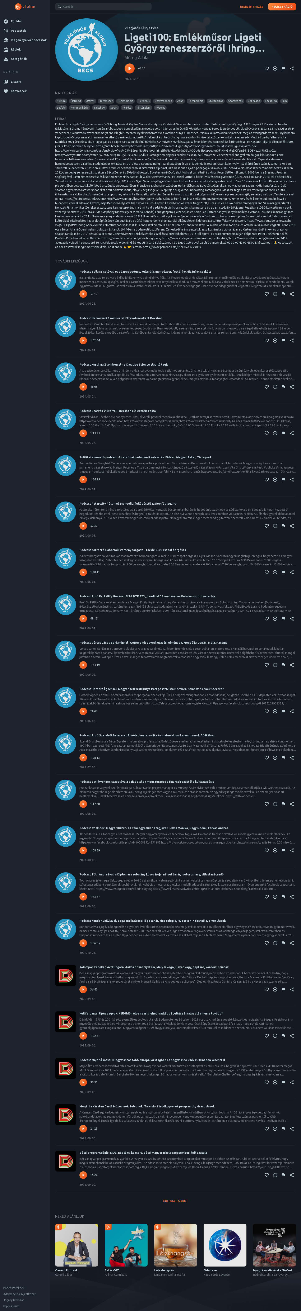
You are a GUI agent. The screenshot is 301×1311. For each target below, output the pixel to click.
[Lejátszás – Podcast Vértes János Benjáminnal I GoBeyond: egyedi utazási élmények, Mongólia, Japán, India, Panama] (83, 665)
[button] (25, 21)
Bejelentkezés (252, 7)
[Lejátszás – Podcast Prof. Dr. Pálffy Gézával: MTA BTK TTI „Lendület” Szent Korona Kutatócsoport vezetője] (83, 618)
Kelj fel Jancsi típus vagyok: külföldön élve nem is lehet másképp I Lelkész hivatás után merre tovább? (151, 1013)
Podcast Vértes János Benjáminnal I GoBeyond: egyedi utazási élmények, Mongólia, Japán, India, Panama (153, 642)
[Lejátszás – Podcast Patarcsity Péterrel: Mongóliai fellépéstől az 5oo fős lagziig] (83, 526)
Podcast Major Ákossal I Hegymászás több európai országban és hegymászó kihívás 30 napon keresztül (152, 1060)
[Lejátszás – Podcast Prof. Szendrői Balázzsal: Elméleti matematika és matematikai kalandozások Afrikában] (83, 757)
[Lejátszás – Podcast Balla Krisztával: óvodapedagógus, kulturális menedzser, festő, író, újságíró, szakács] (83, 294)
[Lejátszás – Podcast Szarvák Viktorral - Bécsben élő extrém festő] (83, 433)
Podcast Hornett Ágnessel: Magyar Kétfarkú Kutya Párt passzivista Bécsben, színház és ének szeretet (151, 689)
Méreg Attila (136, 57)
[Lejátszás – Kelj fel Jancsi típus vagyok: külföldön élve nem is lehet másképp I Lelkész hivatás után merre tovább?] (83, 1036)
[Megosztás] (292, 68)
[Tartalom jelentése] (283, 68)
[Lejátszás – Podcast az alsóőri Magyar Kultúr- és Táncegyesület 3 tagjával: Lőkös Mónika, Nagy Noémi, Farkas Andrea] (83, 850)
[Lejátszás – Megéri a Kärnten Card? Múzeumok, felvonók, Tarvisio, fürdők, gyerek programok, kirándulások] (83, 1128)
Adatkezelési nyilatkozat (19, 1294)
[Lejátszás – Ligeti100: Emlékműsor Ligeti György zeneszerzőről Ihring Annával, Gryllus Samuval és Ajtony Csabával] (130, 68)
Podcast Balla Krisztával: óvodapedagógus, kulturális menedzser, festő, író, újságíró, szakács (145, 271)
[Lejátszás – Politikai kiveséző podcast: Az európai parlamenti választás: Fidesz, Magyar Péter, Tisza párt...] (83, 479)
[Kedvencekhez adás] (267, 68)
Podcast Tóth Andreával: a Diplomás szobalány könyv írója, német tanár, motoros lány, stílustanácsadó (151, 874)
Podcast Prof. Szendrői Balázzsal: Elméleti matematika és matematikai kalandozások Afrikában (146, 735)
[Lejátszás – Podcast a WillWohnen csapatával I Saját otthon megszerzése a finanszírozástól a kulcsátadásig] (83, 804)
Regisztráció (282, 7)
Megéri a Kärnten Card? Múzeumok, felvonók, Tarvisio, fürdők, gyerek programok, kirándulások (147, 1106)
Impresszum (11, 1306)
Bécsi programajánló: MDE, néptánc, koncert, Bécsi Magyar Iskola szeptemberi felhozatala (143, 1152)
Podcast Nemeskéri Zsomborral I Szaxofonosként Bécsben (120, 318)
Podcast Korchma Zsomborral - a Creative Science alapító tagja (123, 364)
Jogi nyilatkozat (13, 1300)
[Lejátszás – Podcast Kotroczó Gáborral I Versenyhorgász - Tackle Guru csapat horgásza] (83, 572)
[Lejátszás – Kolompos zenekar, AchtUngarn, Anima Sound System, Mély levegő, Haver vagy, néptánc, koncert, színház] (83, 989)
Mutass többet (176, 1201)
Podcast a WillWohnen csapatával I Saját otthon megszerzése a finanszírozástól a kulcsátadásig (146, 781)
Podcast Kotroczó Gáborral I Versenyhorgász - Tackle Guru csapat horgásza (132, 550)
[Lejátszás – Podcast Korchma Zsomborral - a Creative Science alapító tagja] (83, 387)
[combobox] (102, 6)
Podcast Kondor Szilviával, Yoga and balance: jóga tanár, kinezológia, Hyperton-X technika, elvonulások (152, 920)
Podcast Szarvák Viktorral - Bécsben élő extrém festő (117, 411)
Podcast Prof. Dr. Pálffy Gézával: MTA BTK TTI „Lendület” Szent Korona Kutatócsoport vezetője (147, 596)
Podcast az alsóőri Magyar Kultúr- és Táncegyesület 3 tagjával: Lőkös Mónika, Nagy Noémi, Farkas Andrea (153, 828)
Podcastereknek (13, 1288)
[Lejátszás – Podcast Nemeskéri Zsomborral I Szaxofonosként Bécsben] (83, 340)
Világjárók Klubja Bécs (141, 28)
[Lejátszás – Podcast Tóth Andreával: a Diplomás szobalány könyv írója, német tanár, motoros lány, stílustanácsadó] (83, 897)
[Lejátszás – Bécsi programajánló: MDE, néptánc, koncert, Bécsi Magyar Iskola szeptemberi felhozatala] (83, 1175)
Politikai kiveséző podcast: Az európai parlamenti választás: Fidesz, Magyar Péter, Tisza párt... (146, 457)
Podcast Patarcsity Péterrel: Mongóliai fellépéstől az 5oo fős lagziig (127, 503)
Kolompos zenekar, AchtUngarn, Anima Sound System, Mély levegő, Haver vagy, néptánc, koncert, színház (154, 967)
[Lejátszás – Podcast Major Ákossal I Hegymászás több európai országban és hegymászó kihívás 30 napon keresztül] (83, 1082)
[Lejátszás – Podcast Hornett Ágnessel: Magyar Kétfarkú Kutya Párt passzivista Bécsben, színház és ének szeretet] (83, 711)
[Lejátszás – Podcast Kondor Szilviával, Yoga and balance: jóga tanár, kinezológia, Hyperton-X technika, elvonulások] (83, 943)
